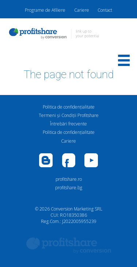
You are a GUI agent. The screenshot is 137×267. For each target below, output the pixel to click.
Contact (105, 10)
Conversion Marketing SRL (76, 209)
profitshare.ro (69, 179)
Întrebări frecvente (68, 124)
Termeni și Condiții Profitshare (69, 115)
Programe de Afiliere (45, 10)
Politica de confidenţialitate (69, 107)
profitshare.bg (68, 187)
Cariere (81, 10)
